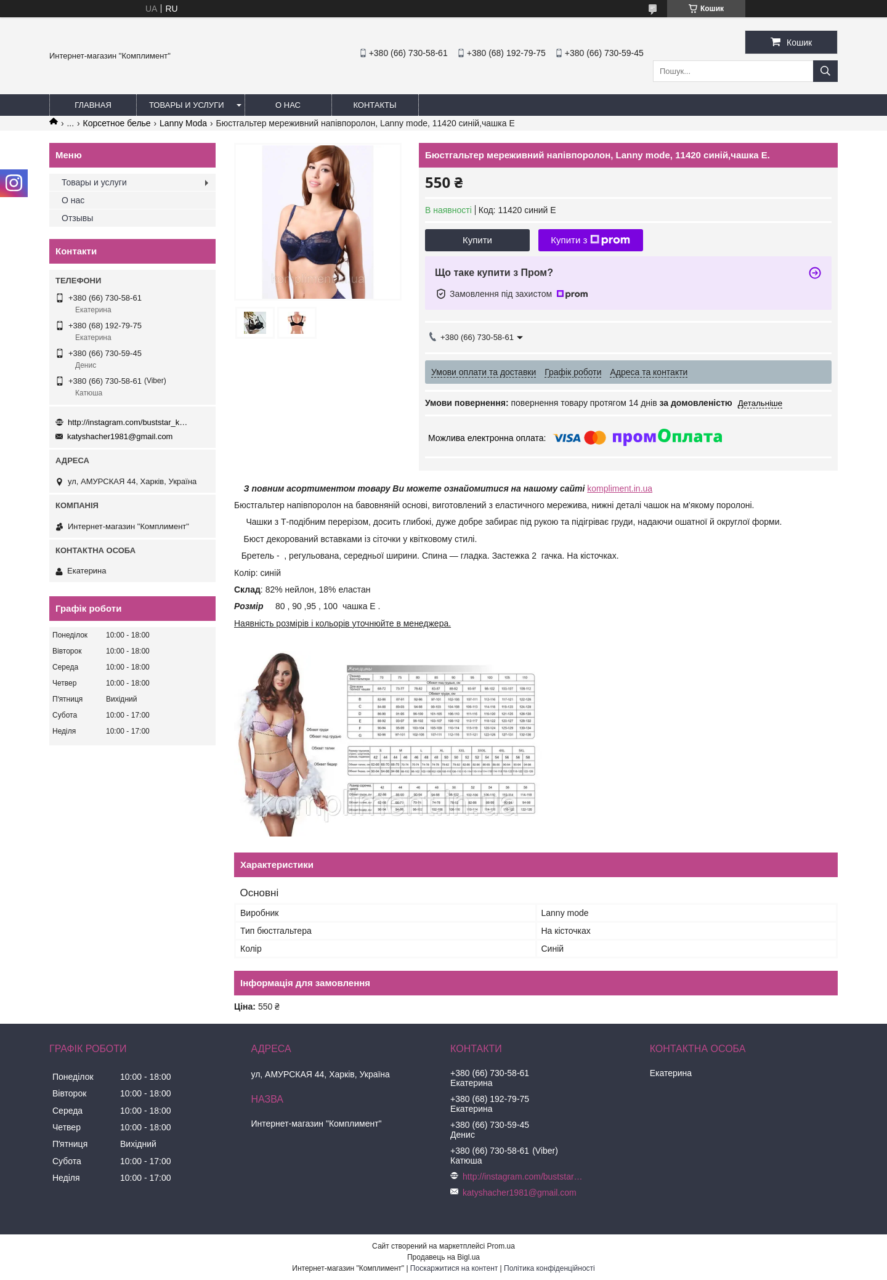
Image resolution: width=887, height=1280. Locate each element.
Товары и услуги (186, 105)
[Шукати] (825, 71)
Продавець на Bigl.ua (443, 1257)
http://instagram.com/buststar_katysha (129, 422)
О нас (288, 105)
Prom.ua (501, 1246)
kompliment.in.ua (619, 488)
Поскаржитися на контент (454, 1268)
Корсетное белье (117, 123)
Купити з (590, 240)
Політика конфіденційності (549, 1268)
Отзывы (77, 218)
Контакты (374, 105)
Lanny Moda (183, 123)
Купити (477, 240)
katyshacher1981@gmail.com (119, 436)
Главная (93, 105)
